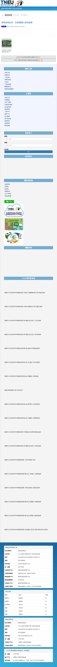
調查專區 (7, 121)
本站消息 (8, 15)
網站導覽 (7, 125)
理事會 (7, 186)
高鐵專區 (7, 123)
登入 (28, 151)
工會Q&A (7, 77)
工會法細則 (8, 84)
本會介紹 (7, 72)
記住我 (5, 149)
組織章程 (7, 184)
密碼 (5, 142)
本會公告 (7, 97)
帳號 (5, 136)
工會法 (6, 82)
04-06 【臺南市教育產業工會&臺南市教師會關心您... (28, 60)
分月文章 (16, 15)
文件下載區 (8, 102)
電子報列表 (24, 15)
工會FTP (7, 111)
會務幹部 (7, 75)
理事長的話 (8, 79)
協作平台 (7, 114)
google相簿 (8, 107)
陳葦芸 (8, 26)
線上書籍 (7, 116)
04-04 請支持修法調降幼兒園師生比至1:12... (28, 57)
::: (1, 11)
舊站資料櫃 (8, 196)
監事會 (7, 189)
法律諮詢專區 (8, 104)
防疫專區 (4, 26)
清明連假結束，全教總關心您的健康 (17, 22)
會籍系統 (7, 109)
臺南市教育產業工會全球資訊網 (11, 8)
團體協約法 (8, 86)
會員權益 (7, 100)
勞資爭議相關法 (9, 89)
